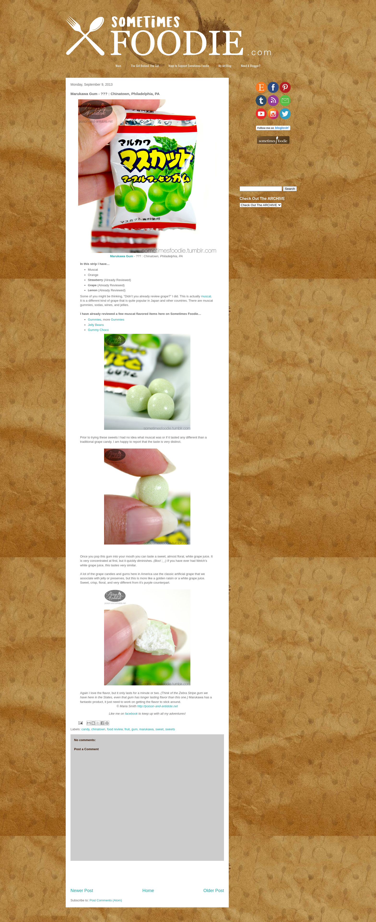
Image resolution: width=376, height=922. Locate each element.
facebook (131, 713)
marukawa (146, 729)
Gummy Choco (98, 330)
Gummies (94, 319)
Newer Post (81, 890)
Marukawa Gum (121, 256)
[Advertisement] (147, 874)
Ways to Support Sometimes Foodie (188, 66)
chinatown (98, 729)
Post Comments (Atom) (106, 900)
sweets (170, 729)
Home (148, 890)
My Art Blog (224, 66)
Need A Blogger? (250, 66)
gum (134, 729)
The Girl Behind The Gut (145, 66)
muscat (206, 296)
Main (118, 66)
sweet (159, 729)
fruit (127, 729)
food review (115, 729)
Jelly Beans (96, 325)
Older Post (213, 890)
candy (86, 729)
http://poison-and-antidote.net (157, 706)
